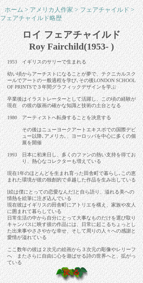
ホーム (14, 9)
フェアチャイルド (104, 9)
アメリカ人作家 (51, 9)
